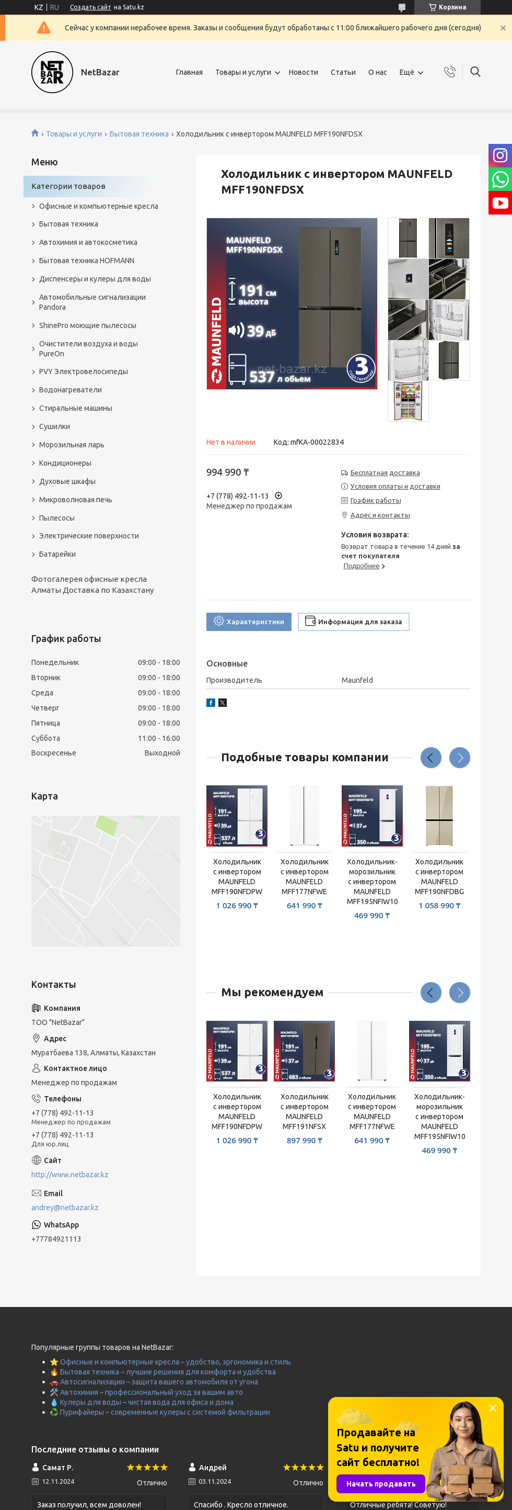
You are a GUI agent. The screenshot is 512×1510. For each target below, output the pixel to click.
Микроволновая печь (75, 499)
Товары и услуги (243, 72)
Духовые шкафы (67, 481)
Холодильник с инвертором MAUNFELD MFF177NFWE (305, 877)
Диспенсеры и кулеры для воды (95, 279)
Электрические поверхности (89, 536)
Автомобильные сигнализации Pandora (92, 302)
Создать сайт (90, 7)
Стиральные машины (75, 408)
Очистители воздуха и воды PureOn (88, 349)
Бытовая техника (139, 134)
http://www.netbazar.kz (70, 1174)
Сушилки (54, 426)
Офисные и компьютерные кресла (98, 206)
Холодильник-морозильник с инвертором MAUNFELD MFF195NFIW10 (372, 882)
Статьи (343, 72)
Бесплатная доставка (385, 472)
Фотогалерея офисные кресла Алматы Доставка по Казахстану (92, 584)
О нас (377, 72)
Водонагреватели (70, 390)
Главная (189, 72)
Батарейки (57, 554)
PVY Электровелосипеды (83, 371)
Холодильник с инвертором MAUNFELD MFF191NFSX (305, 1111)
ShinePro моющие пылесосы (87, 325)
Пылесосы (57, 518)
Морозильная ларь (71, 445)
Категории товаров (68, 186)
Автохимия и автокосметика (88, 242)
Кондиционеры (65, 463)
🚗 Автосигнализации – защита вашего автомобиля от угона (154, 1382)
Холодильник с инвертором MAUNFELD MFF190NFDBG (439, 877)
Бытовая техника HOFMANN (86, 260)
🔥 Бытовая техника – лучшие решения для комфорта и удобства (163, 1372)
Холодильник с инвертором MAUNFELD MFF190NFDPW (237, 877)
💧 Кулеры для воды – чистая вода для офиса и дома (142, 1402)
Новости (303, 72)
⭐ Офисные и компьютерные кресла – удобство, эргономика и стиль (170, 1362)
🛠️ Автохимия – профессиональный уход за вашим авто (146, 1392)
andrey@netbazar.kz (65, 1207)
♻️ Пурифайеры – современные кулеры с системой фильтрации (160, 1412)
